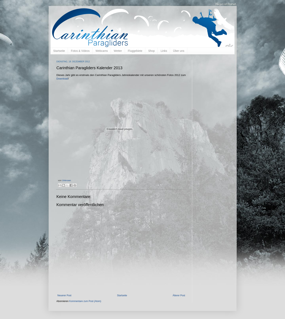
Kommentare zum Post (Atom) (85, 301)
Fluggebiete (135, 50)
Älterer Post (179, 295)
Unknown (66, 180)
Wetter (118, 50)
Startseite (59, 50)
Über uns (178, 50)
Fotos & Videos (80, 50)
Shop (151, 50)
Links (164, 50)
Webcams (102, 50)
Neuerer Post (64, 295)
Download (62, 78)
